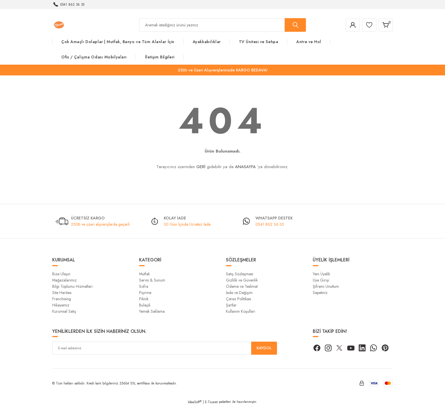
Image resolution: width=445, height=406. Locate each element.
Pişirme (145, 292)
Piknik (143, 299)
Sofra (143, 286)
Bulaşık (144, 305)
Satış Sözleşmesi (239, 274)
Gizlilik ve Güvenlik (242, 280)
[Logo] (59, 24)
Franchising (61, 299)
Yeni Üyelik (321, 274)
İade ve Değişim (239, 292)
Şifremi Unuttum (326, 286)
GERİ (200, 167)
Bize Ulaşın (61, 274)
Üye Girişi (321, 280)
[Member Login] (351, 25)
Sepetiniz (320, 292)
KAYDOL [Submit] (264, 348)
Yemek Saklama (152, 311)
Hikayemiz (60, 305)
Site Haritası (62, 292)
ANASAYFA (245, 167)
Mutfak (144, 274)
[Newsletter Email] (164, 348)
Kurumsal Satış (64, 311)
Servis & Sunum (152, 280)
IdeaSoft (194, 402)
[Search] (222, 25)
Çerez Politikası (238, 299)
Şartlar (231, 305)
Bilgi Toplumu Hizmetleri (72, 286)
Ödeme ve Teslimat (242, 286)
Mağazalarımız (64, 280)
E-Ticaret (211, 402)
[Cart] (385, 25)
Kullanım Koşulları (240, 311)
